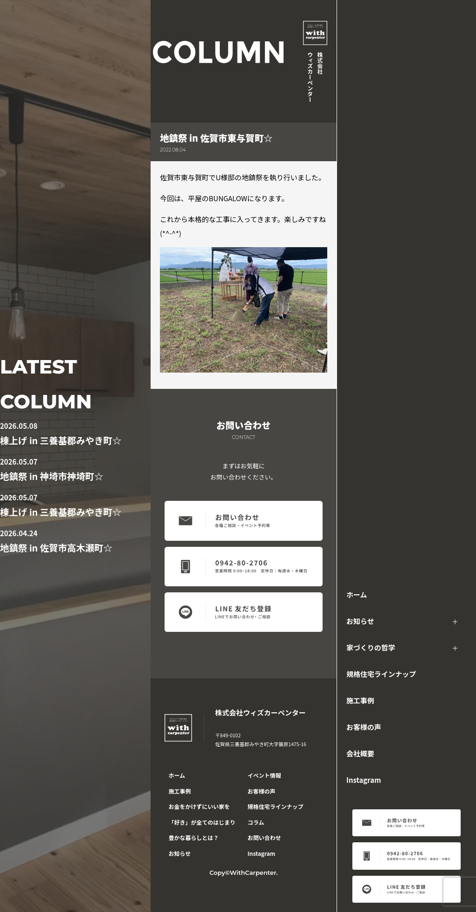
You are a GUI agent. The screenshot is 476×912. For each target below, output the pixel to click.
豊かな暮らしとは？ (194, 837)
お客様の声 (363, 727)
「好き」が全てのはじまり (202, 822)
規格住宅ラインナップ (381, 674)
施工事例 (360, 700)
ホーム (356, 594)
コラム (256, 822)
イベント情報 (264, 775)
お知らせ (360, 621)
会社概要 (360, 753)
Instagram (363, 780)
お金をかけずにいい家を (199, 806)
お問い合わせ (264, 837)
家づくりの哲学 (370, 647)
